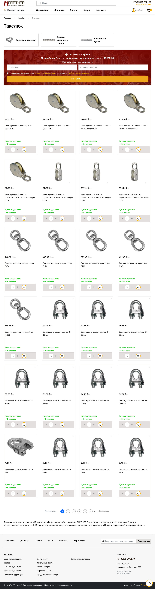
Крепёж (7, 563)
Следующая (103, 511)
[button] (14, 10)
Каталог (8, 554)
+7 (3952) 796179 (142, 2)
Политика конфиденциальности (58, 585)
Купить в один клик (13, 141)
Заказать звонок (143, 4)
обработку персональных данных (78, 73)
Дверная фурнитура (12, 571)
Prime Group (146, 585)
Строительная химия (13, 559)
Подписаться (144, 541)
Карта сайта (79, 541)
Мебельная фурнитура (13, 575)
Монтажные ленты (45, 563)
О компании (42, 10)
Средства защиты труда (47, 575)
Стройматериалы (44, 571)
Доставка (59, 10)
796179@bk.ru (122, 564)
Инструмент (42, 559)
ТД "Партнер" (16, 585)
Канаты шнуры (43, 567)
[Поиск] (76, 3)
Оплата (73, 10)
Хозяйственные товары (81, 559)
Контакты (101, 10)
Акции (86, 10)
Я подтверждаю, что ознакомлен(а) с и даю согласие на (49, 73)
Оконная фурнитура (12, 567)
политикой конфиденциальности (44, 73)
